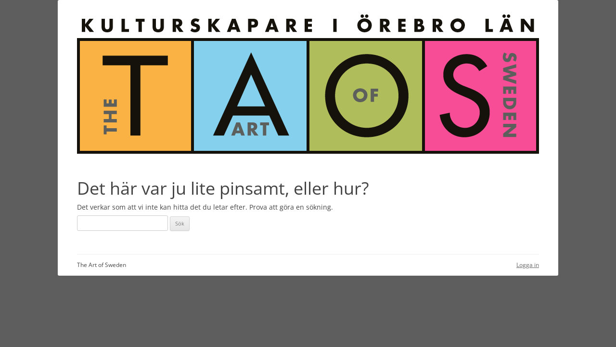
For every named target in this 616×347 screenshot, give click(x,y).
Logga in (527, 265)
